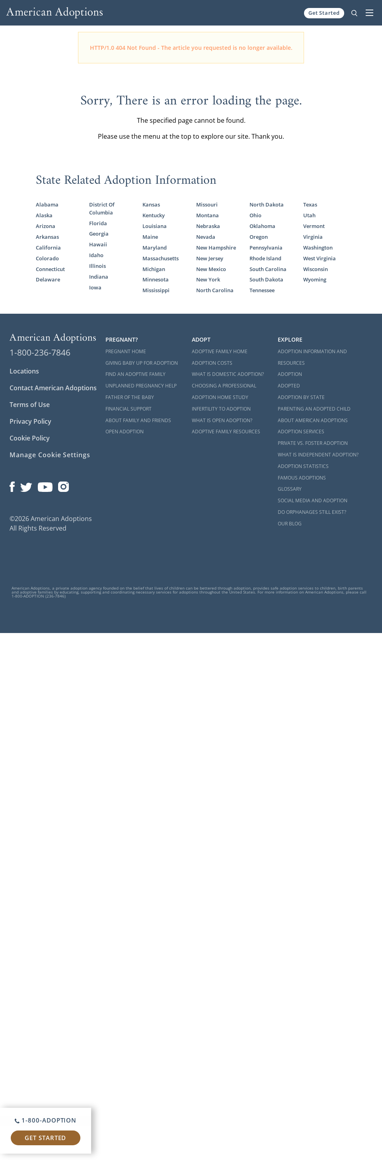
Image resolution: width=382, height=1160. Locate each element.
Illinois (97, 265)
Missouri (207, 204)
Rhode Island (265, 258)
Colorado (47, 258)
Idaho (96, 255)
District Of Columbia (102, 208)
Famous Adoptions (302, 477)
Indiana (98, 276)
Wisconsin (315, 269)
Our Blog (290, 523)
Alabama (47, 204)
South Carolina (267, 269)
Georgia (99, 233)
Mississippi (156, 290)
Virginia (313, 236)
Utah (309, 215)
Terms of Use (30, 404)
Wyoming (314, 279)
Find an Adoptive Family (135, 374)
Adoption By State (301, 397)
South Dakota (266, 279)
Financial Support (128, 408)
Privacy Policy (30, 421)
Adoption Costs (212, 363)
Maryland (154, 247)
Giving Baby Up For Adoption (141, 363)
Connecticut (50, 269)
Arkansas (47, 236)
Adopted (289, 385)
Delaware (48, 279)
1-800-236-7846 (40, 352)
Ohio (255, 215)
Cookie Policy (30, 438)
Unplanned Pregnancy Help (141, 385)
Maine (150, 236)
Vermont (314, 226)
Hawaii (98, 244)
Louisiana (154, 226)
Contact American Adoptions (53, 387)
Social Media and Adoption (312, 500)
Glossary (290, 489)
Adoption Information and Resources (312, 357)
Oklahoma (262, 226)
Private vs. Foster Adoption (313, 443)
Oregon (258, 236)
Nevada (205, 236)
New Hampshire (216, 247)
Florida (98, 223)
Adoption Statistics (303, 466)
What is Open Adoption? (222, 420)
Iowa (95, 287)
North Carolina (215, 290)
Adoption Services (301, 431)
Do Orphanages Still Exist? (312, 512)
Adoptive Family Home (220, 351)
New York (208, 279)
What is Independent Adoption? (318, 454)
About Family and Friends (138, 420)
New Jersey (209, 258)
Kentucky (153, 215)
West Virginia (319, 258)
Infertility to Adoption (221, 408)
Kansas (151, 204)
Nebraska (208, 226)
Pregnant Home (125, 351)
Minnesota (155, 279)
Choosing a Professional (224, 385)
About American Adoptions (313, 420)
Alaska (44, 215)
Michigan (153, 269)
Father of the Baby (129, 397)
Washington (318, 247)
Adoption (290, 374)
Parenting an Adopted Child (314, 408)
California (48, 247)
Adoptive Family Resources (226, 431)
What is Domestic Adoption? (228, 374)
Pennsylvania (266, 247)
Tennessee (262, 290)
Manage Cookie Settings (50, 454)
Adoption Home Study (220, 397)
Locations (24, 371)
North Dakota (266, 204)
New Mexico (211, 269)
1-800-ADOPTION (45, 1120)
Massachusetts (160, 258)
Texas (310, 204)
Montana (207, 215)
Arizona (45, 226)
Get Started (324, 12)
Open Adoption (124, 431)
